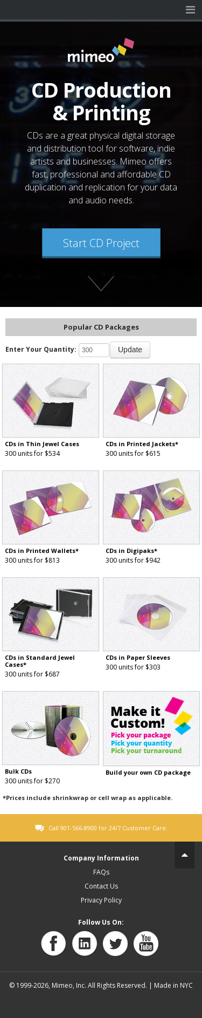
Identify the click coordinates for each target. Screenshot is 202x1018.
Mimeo (10, 9)
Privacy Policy (101, 900)
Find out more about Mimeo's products (101, 286)
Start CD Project (101, 243)
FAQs (101, 872)
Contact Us (101, 886)
